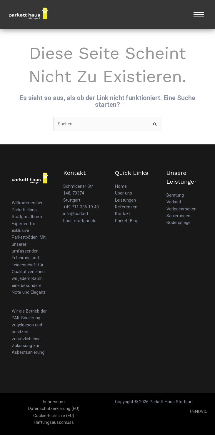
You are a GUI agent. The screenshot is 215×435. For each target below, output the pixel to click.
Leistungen (125, 200)
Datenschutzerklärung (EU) (53, 408)
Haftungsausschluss (54, 422)
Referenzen (126, 207)
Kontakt (122, 213)
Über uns (123, 193)
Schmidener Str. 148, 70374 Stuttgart (78, 193)
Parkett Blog (127, 220)
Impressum (54, 401)
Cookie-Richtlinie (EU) (53, 415)
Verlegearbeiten (181, 209)
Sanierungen (178, 215)
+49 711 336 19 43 (81, 207)
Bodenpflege (178, 222)
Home (121, 186)
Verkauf (173, 202)
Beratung (175, 195)
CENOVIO (199, 411)
